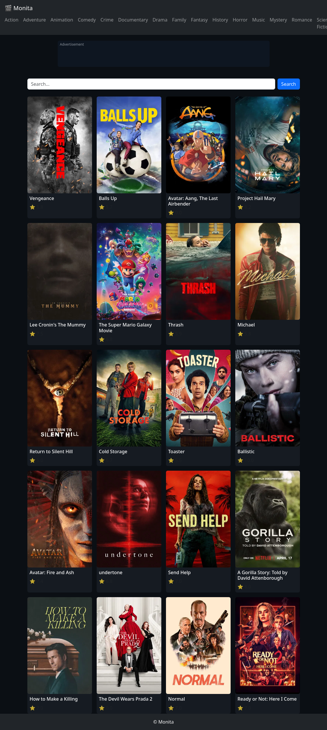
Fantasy (199, 20)
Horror (240, 20)
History (220, 20)
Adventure (34, 20)
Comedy (87, 20)
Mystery (278, 20)
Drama (160, 20)
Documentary (133, 20)
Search (288, 84)
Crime (107, 20)
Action (11, 20)
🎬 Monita (19, 8)
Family (179, 20)
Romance (302, 20)
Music (258, 20)
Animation (61, 20)
